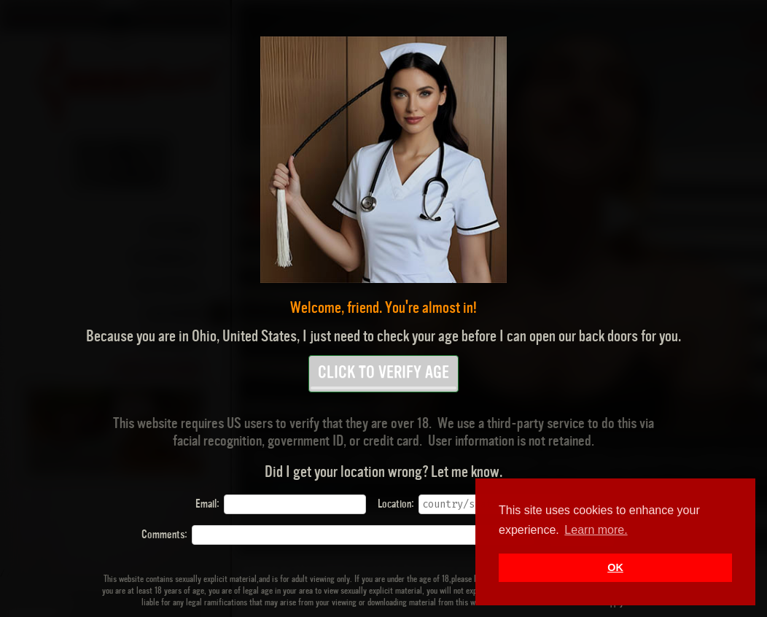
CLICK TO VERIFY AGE (383, 377)
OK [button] (615, 567)
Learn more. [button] (595, 530)
